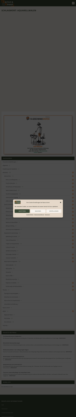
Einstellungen (53, 211)
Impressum (47, 214)
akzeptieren (22, 211)
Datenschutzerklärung (39, 214)
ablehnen (38, 211)
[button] (60, 202)
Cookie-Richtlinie (30, 214)
